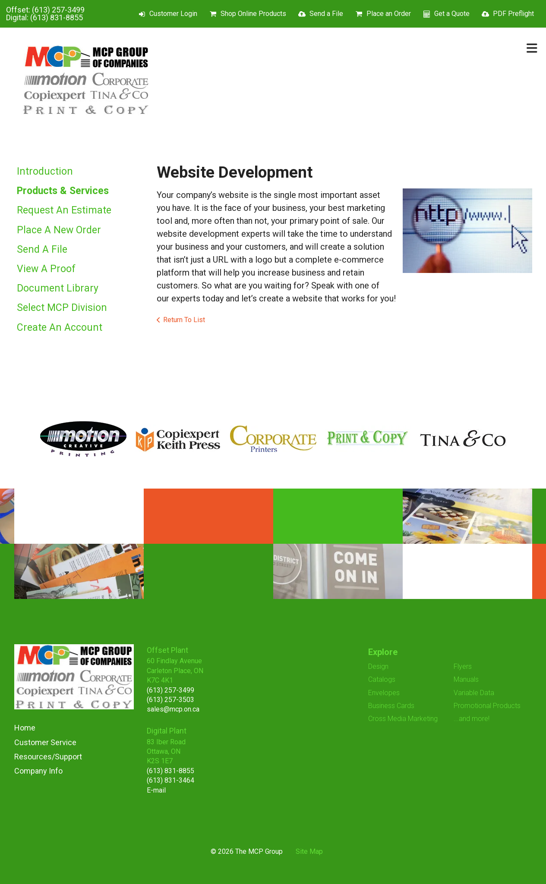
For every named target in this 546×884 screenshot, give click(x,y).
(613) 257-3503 (170, 700)
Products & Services (63, 191)
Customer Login (173, 13)
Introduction (45, 171)
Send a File (326, 13)
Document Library (57, 288)
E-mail (156, 790)
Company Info (38, 770)
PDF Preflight (513, 13)
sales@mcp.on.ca (173, 709)
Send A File (42, 249)
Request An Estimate (64, 210)
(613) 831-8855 (56, 17)
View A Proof (46, 269)
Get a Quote (452, 13)
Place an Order (388, 13)
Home (24, 727)
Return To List (184, 320)
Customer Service (45, 742)
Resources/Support (48, 756)
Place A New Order (59, 230)
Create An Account (59, 327)
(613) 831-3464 (170, 780)
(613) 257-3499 (58, 9)
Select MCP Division (62, 307)
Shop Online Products (253, 13)
